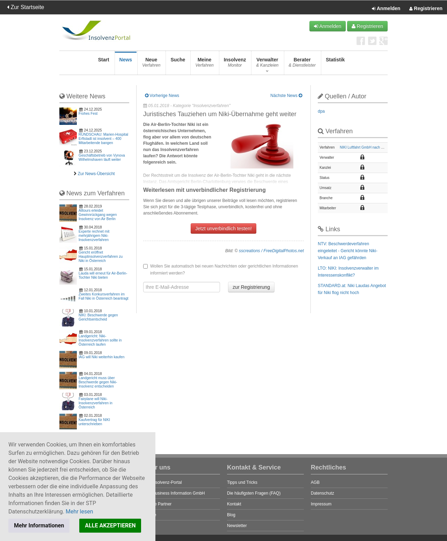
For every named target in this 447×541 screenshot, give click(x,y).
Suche (177, 64)
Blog (231, 514)
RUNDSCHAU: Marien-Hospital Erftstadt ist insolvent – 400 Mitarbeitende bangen (103, 139)
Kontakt (234, 504)
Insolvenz (235, 64)
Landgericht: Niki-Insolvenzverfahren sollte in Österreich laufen (100, 340)
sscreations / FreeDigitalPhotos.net (271, 250)
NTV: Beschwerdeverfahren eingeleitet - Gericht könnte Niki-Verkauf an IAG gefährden (348, 250)
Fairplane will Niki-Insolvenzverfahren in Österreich (95, 403)
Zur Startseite (25, 7)
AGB (315, 482)
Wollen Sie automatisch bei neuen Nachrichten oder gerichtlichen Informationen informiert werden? (220, 270)
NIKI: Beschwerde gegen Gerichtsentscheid (98, 317)
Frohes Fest (88, 113)
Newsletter (237, 525)
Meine (204, 64)
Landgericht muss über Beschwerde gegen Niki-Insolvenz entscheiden (98, 382)
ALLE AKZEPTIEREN (110, 525)
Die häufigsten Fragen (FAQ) (253, 493)
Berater (302, 64)
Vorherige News (162, 95)
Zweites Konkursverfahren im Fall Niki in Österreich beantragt (104, 296)
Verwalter (267, 64)
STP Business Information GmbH (174, 493)
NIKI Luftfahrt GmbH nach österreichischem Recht (378, 147)
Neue (151, 64)
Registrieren (425, 9)
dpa (321, 111)
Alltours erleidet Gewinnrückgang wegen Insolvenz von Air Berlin (98, 215)
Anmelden (386, 9)
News (125, 64)
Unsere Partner (157, 504)
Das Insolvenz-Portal (162, 482)
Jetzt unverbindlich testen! (223, 228)
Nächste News (286, 95)
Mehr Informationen (39, 525)
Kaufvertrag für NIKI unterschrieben (94, 422)
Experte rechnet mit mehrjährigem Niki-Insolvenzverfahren (94, 236)
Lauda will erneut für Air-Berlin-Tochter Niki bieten (103, 275)
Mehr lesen (79, 511)
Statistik (335, 64)
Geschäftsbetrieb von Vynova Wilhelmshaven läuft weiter (102, 157)
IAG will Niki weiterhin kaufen (101, 357)
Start (103, 64)
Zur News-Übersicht (96, 173)
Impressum (321, 504)
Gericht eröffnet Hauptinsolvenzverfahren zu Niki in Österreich (101, 256)
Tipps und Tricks (242, 482)
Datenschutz (322, 493)
